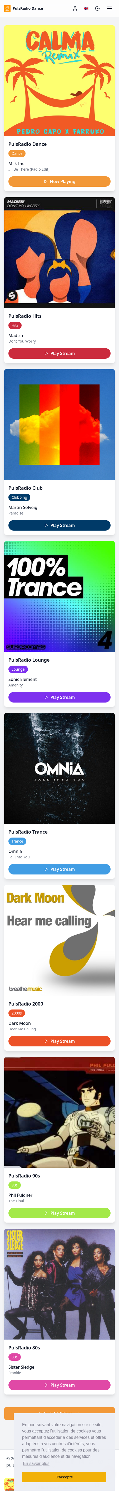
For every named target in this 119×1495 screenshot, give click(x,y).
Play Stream (59, 353)
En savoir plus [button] (36, 1463)
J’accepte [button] (64, 1477)
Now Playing (60, 181)
